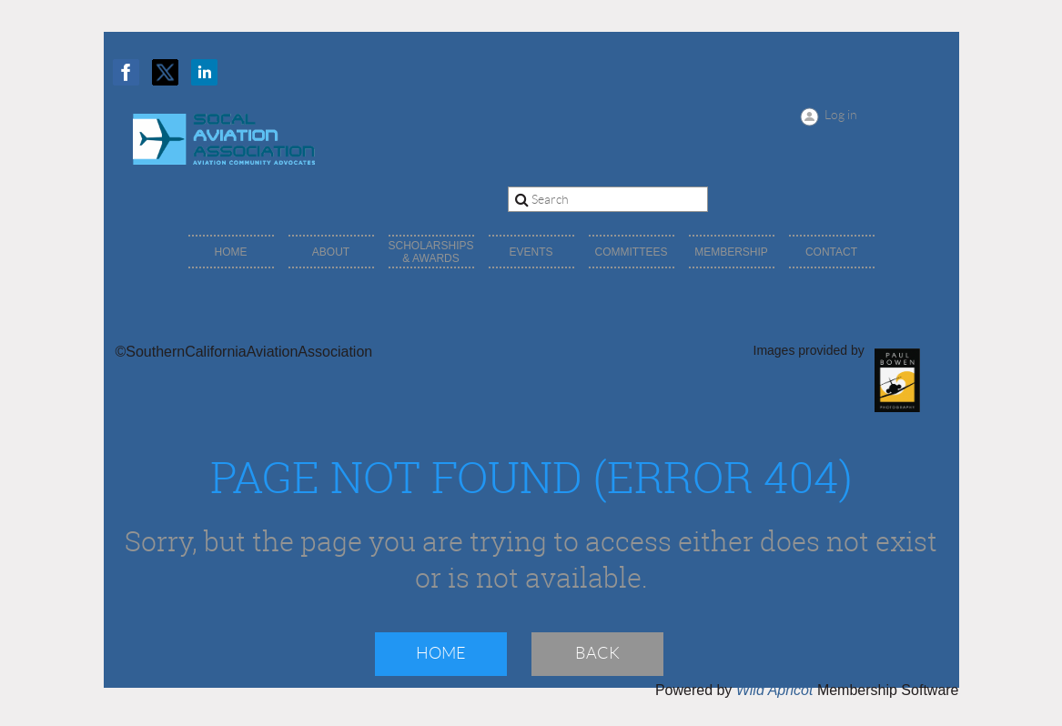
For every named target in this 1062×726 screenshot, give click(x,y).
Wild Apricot (775, 690)
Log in (840, 114)
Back (597, 653)
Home (441, 653)
